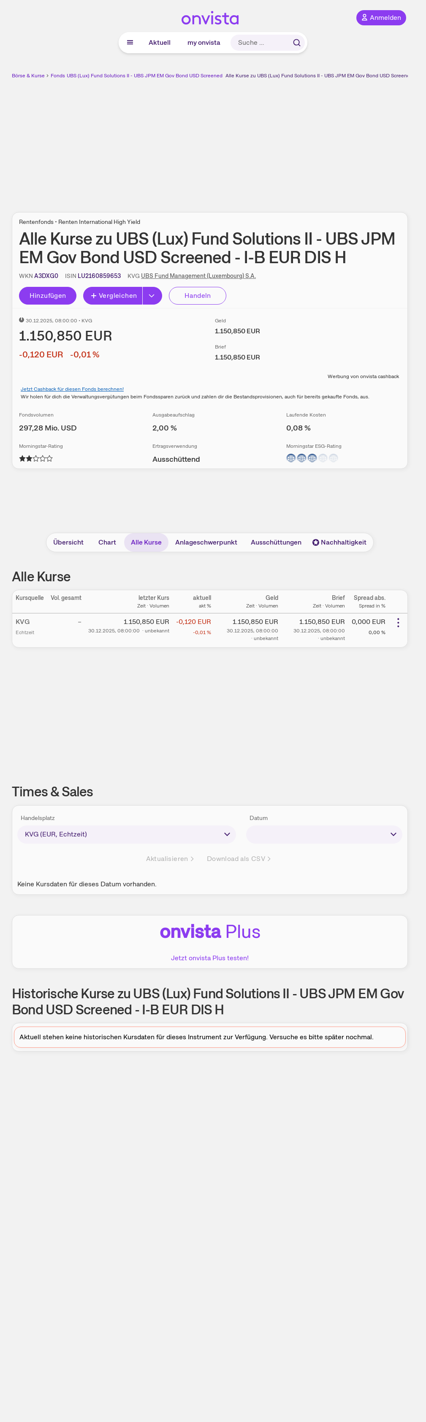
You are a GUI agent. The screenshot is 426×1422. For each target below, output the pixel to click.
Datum (259, 818)
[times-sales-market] (126, 834)
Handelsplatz (38, 818)
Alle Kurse (146, 542)
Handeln (198, 295)
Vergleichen (113, 295)
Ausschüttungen (276, 542)
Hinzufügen (48, 295)
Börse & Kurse (28, 75)
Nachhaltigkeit (339, 542)
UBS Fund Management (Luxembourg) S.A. (198, 276)
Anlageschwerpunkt (206, 542)
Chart (107, 542)
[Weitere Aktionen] (398, 623)
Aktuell (160, 42)
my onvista (203, 42)
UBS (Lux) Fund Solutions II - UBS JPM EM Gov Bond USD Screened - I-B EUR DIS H (163, 75)
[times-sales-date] (324, 834)
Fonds (58, 75)
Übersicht (68, 542)
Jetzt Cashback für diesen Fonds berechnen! (72, 389)
